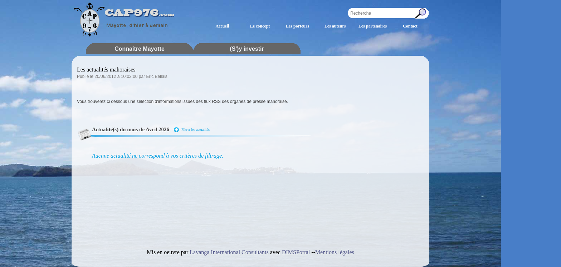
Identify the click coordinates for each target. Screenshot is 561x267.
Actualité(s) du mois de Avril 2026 (130, 129)
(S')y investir (247, 49)
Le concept (260, 26)
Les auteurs (335, 26)
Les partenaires (372, 26)
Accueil (222, 26)
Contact (410, 26)
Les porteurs (297, 26)
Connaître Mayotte (139, 49)
